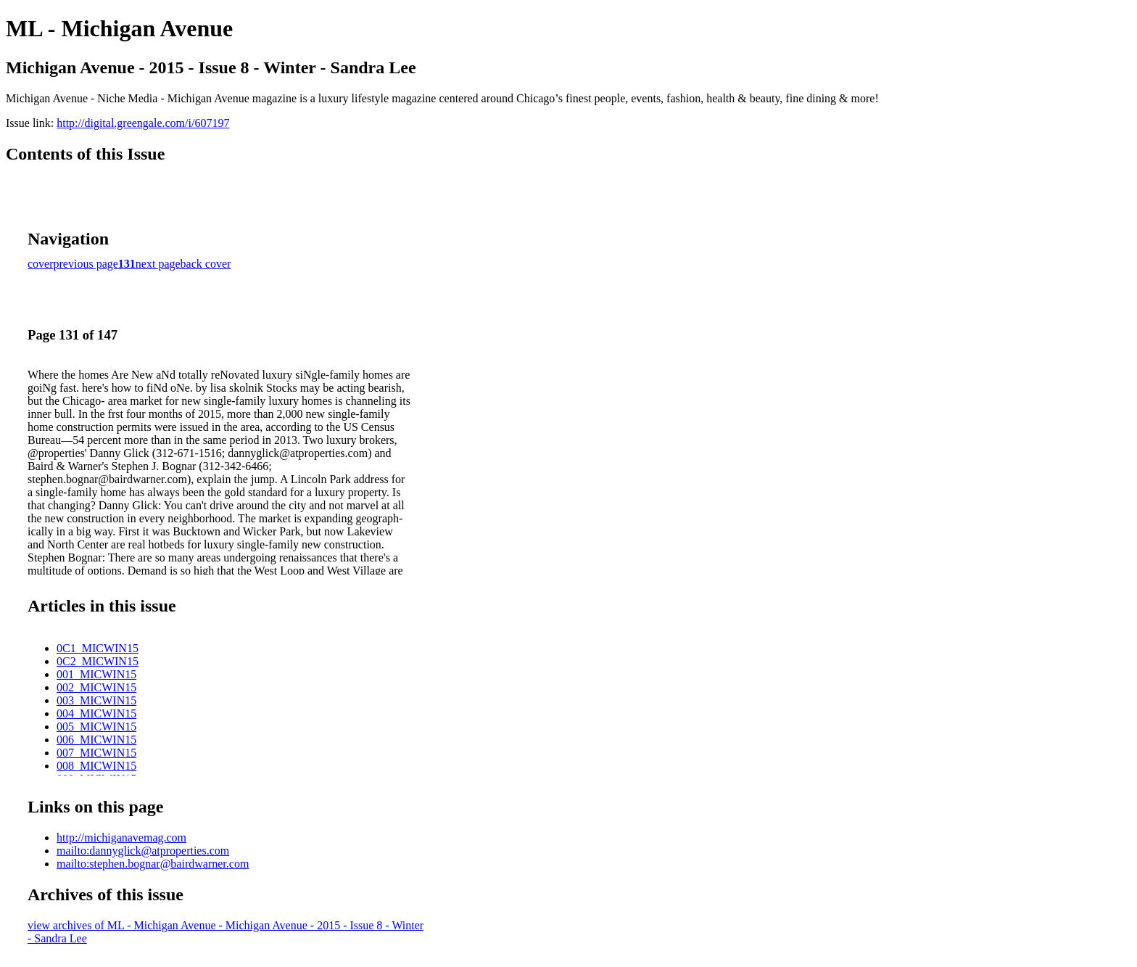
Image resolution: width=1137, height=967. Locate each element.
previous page (86, 264)
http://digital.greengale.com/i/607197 (143, 123)
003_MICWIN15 (96, 700)
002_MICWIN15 (96, 687)
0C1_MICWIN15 (97, 648)
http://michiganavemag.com (121, 837)
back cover (206, 264)
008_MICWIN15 (96, 766)
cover (41, 264)
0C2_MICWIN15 (97, 661)
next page (158, 264)
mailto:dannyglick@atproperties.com (143, 850)
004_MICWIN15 (96, 713)
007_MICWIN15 (96, 752)
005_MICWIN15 (96, 726)
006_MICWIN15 (96, 739)
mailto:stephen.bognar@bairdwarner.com (153, 863)
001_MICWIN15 (96, 674)
